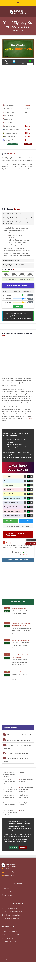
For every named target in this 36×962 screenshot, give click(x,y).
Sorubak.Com (14, 959)
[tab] (18, 214)
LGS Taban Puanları (10, 938)
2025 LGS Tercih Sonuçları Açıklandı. (17, 734)
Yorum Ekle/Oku (12, 143)
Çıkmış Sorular (8, 895)
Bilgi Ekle (31, 540)
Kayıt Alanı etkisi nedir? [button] (11, 260)
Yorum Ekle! (13, 847)
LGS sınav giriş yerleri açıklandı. (15, 752)
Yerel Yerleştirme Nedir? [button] (12, 214)
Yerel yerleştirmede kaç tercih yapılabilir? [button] (17, 218)
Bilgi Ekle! (23, 847)
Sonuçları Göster (26, 521)
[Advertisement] (18, 84)
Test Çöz (6, 888)
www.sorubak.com (9, 875)
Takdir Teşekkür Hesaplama (12, 915)
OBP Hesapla (27, 143)
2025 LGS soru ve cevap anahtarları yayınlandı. (17, 746)
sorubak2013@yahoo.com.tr (12, 872)
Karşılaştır (7, 611)
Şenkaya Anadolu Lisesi (19, 672)
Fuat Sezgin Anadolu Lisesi (20, 640)
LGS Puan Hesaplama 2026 (12, 908)
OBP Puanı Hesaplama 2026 (12, 918)
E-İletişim (6, 868)
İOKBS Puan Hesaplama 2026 (13, 911)
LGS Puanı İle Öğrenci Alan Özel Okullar (15, 759)
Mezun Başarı (31, 543)
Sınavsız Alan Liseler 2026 (12, 935)
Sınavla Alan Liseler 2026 (11, 931)
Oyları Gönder (10, 521)
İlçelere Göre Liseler (10, 941)
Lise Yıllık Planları (9, 892)
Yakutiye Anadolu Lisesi (19, 608)
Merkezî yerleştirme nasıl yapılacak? (17, 739)
